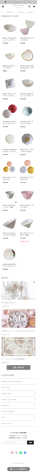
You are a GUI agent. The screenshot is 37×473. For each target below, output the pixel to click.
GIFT (3, 417)
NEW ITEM (6, 387)
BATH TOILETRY (8, 411)
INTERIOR (5, 405)
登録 (30, 442)
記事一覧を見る (18, 367)
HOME (3, 12)
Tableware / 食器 (22, 12)
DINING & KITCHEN (11, 12)
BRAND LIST (6, 393)
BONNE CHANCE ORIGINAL (12, 381)
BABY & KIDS (6, 423)
